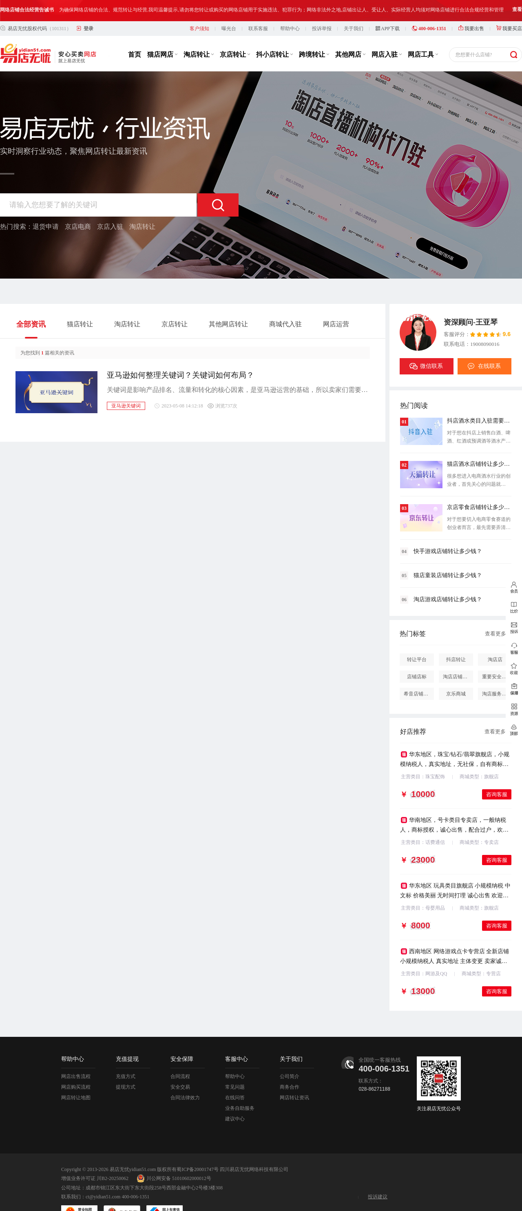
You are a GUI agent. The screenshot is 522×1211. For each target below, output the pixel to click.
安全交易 (180, 1066)
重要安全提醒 (496, 655)
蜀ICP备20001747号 (198, 1148)
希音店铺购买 (418, 672)
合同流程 (180, 1055)
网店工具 (423, 33)
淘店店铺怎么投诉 (458, 655)
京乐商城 (456, 672)
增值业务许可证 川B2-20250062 (94, 1157)
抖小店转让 (274, 33)
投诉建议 (377, 1175)
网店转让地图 (76, 1076)
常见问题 (235, 1066)
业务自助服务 (239, 1087)
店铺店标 (417, 655)
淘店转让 (199, 33)
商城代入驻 (285, 302)
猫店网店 (162, 33)
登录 (88, 7)
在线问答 (235, 1076)
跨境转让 (314, 33)
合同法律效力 (185, 1076)
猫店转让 (80, 302)
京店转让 (235, 33)
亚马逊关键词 (126, 384)
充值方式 (125, 1055)
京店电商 (78, 205)
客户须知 (199, 7)
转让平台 (417, 638)
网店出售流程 (76, 1055)
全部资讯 (31, 303)
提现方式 (125, 1066)
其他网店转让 (228, 302)
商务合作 (289, 1066)
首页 (134, 33)
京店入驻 (110, 205)
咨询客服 (496, 773)
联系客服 (258, 7)
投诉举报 (322, 7)
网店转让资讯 (294, 1076)
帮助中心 (290, 7)
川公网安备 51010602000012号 (174, 1157)
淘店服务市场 (496, 672)
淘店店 (495, 638)
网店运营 (336, 302)
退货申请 (46, 205)
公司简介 (289, 1055)
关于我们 (353, 7)
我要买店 (509, 7)
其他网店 (350, 33)
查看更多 (495, 612)
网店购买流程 (76, 1066)
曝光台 (228, 7)
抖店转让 (456, 638)
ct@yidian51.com (103, 1175)
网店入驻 (387, 33)
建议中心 (235, 1097)
